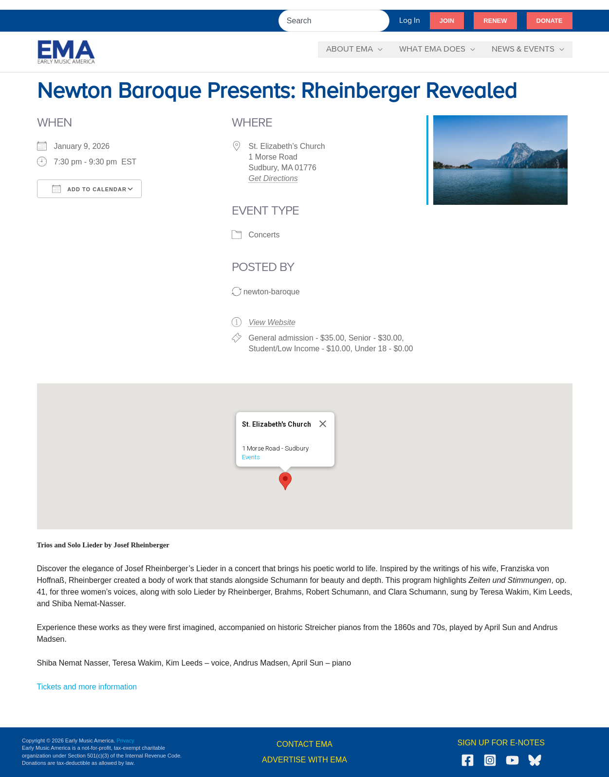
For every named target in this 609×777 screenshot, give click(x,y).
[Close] (322, 423)
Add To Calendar (89, 188)
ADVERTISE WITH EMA (304, 760)
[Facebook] (467, 760)
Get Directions (273, 178)
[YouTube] (512, 760)
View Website (272, 322)
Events (251, 457)
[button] (447, 21)
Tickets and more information (87, 687)
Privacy (125, 740)
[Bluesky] (534, 760)
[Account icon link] (409, 21)
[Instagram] (490, 760)
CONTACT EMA (304, 744)
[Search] (382, 20)
